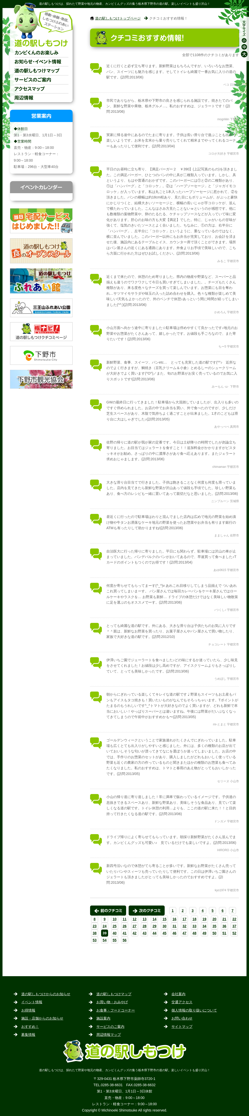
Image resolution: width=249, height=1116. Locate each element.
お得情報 (28, 1010)
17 (184, 919)
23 (95, 926)
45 (164, 933)
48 (194, 933)
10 (115, 919)
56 (125, 940)
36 (224, 926)
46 (174, 933)
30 (164, 926)
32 (184, 926)
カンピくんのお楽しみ (41, 52)
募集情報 (28, 1035)
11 (125, 919)
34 (204, 926)
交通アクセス (41, 88)
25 (115, 926)
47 (184, 933)
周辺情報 (41, 97)
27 (135, 926)
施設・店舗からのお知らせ (42, 1018)
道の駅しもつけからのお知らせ (45, 994)
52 (234, 933)
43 (145, 933)
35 (214, 926)
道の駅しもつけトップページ (118, 18)
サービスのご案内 (41, 79)
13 (145, 919)
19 (204, 919)
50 (214, 933)
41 (125, 933)
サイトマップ (181, 1027)
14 (155, 919)
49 (204, 933)
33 (194, 926)
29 (155, 926)
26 (125, 926)
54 (105, 940)
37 (234, 926)
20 (214, 919)
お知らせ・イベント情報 (41, 61)
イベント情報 (31, 1002)
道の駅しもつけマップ (41, 70)
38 (95, 933)
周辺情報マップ (108, 1035)
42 (135, 933)
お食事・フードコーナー (115, 1010)
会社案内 (178, 994)
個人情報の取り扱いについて (194, 1010)
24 (105, 926)
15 (164, 919)
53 (95, 940)
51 (224, 933)
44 (155, 933)
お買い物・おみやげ (112, 1002)
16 (174, 919)
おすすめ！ (30, 1027)
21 (224, 919)
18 (194, 919)
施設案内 (103, 1018)
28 (145, 926)
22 (234, 919)
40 (115, 933)
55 (115, 940)
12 (135, 919)
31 (174, 926)
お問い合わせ (181, 1018)
